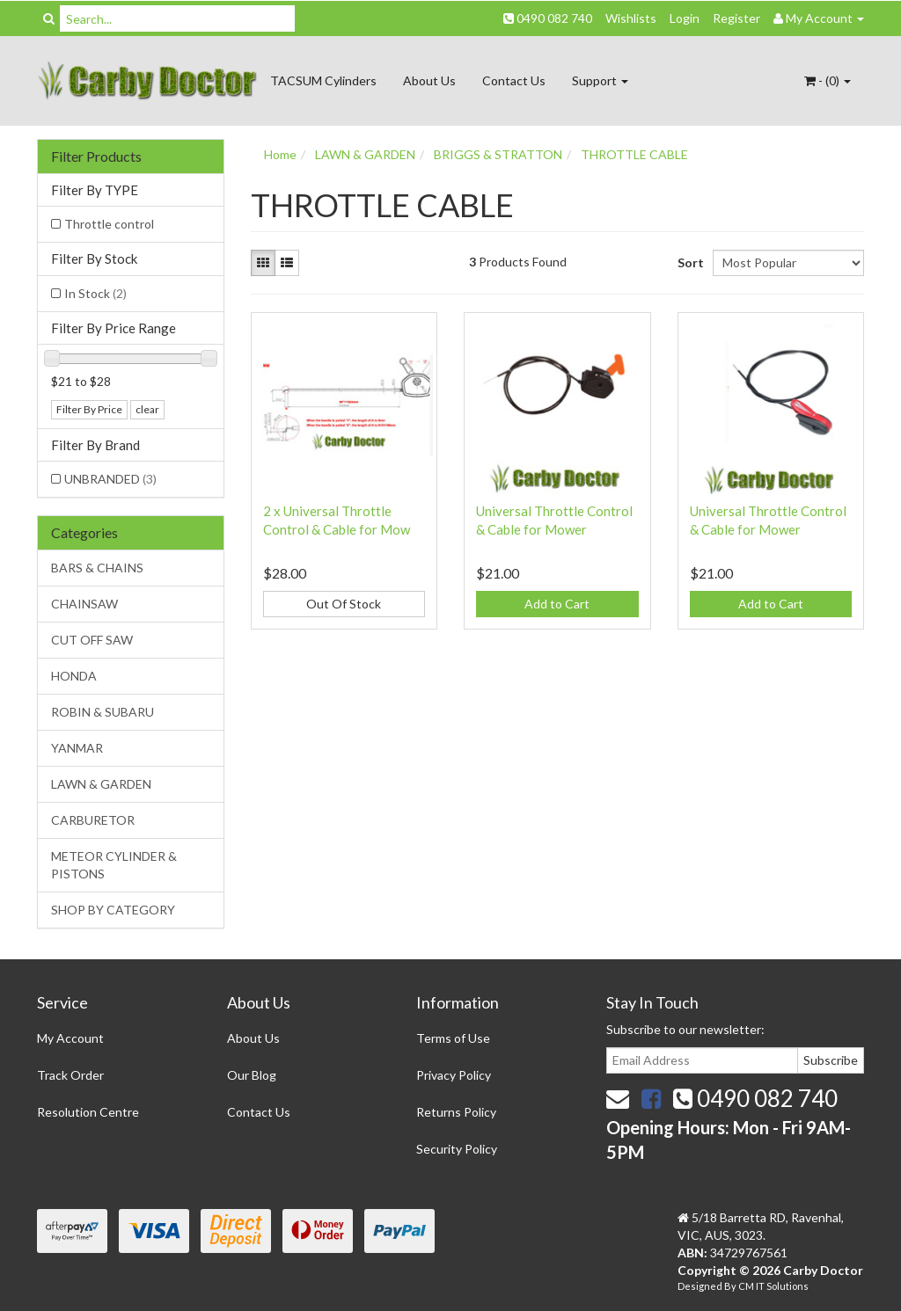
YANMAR (77, 747)
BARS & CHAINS (97, 567)
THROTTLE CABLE (634, 154)
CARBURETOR (93, 819)
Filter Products (96, 156)
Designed (701, 1286)
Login (685, 18)
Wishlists (630, 18)
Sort (689, 262)
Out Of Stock (343, 603)
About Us (429, 80)
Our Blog (251, 1074)
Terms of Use (453, 1038)
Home (280, 154)
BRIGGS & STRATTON (498, 154)
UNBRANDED (110, 478)
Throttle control (109, 223)
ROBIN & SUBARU (102, 711)
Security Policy (456, 1148)
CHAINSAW (84, 603)
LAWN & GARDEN (101, 783)
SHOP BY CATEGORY (113, 909)
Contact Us (514, 80)
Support (600, 80)
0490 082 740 (547, 18)
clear (147, 409)
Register (736, 18)
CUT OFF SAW (92, 639)
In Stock (95, 293)
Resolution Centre (88, 1111)
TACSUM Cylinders (323, 80)
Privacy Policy (453, 1074)
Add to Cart (557, 603)
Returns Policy (456, 1111)
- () (827, 80)
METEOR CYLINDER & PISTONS (114, 865)
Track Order (70, 1074)
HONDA (74, 675)
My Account (70, 1038)
